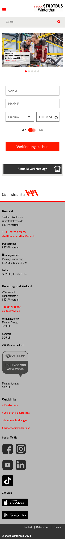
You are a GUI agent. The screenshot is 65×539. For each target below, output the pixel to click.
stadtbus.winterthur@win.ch (18, 234)
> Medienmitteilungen (14, 418)
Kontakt (28, 525)
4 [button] (38, 71)
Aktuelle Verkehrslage (32, 167)
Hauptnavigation (4, 10)
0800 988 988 (12, 305)
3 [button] (35, 71)
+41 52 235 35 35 (15, 230)
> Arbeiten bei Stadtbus (16, 411)
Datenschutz (42, 525)
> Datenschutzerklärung (16, 426)
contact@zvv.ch (11, 309)
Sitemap (58, 525)
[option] (32, 50)
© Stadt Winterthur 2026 (16, 534)
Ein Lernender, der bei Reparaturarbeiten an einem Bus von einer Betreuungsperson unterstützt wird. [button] (26, 71)
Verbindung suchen (32, 145)
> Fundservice (10, 403)
